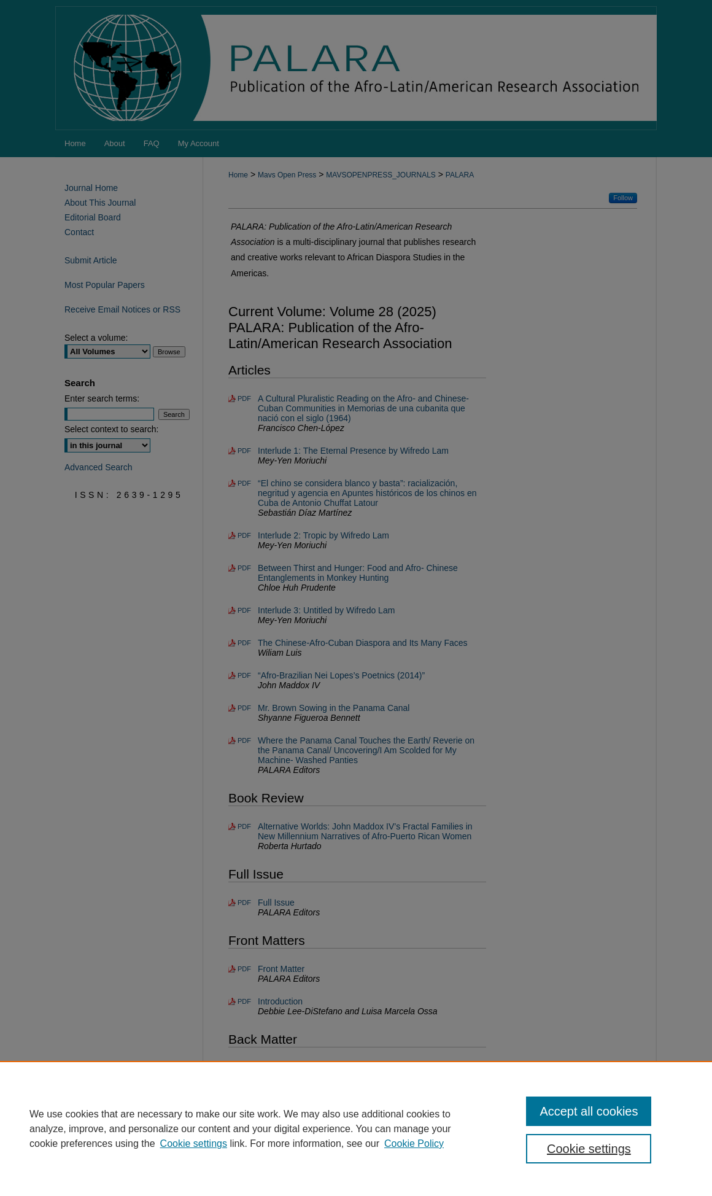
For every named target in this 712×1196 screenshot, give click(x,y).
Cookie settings (193, 1143)
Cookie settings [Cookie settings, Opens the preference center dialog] (589, 1148)
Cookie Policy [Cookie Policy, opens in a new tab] (414, 1143)
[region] (356, 1128)
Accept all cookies (589, 1111)
